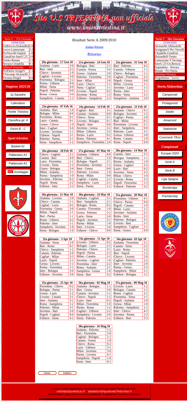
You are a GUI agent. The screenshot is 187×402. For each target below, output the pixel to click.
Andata (89, 47)
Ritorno (99, 47)
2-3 (31, 70)
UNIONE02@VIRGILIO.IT (71, 391)
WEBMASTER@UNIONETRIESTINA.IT (110, 391)
